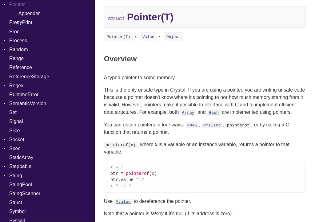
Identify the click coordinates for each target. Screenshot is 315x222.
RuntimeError (23, 94)
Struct (15, 202)
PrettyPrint (20, 22)
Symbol (17, 211)
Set (13, 112)
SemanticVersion (27, 103)
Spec (14, 148)
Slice (14, 130)
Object (173, 37)
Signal (16, 121)
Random (18, 49)
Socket (16, 139)
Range (16, 58)
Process (18, 40)
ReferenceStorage (29, 76)
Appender (29, 13)
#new (192, 125)
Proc (14, 31)
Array (188, 112)
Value (148, 37)
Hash (214, 112)
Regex (16, 85)
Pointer (17, 4)
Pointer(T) (118, 37)
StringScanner (24, 193)
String (15, 175)
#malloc (212, 125)
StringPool (20, 184)
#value (123, 203)
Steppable (20, 166)
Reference (20, 67)
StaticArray (21, 157)
